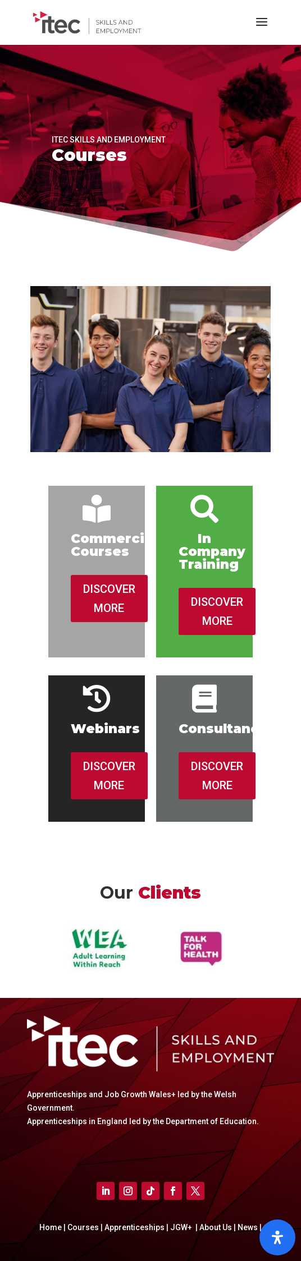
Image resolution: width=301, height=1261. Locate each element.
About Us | (217, 1227)
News (248, 1227)
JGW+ (182, 1227)
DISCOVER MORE (109, 598)
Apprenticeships (135, 1227)
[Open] (277, 1237)
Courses (84, 1227)
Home (51, 1227)
